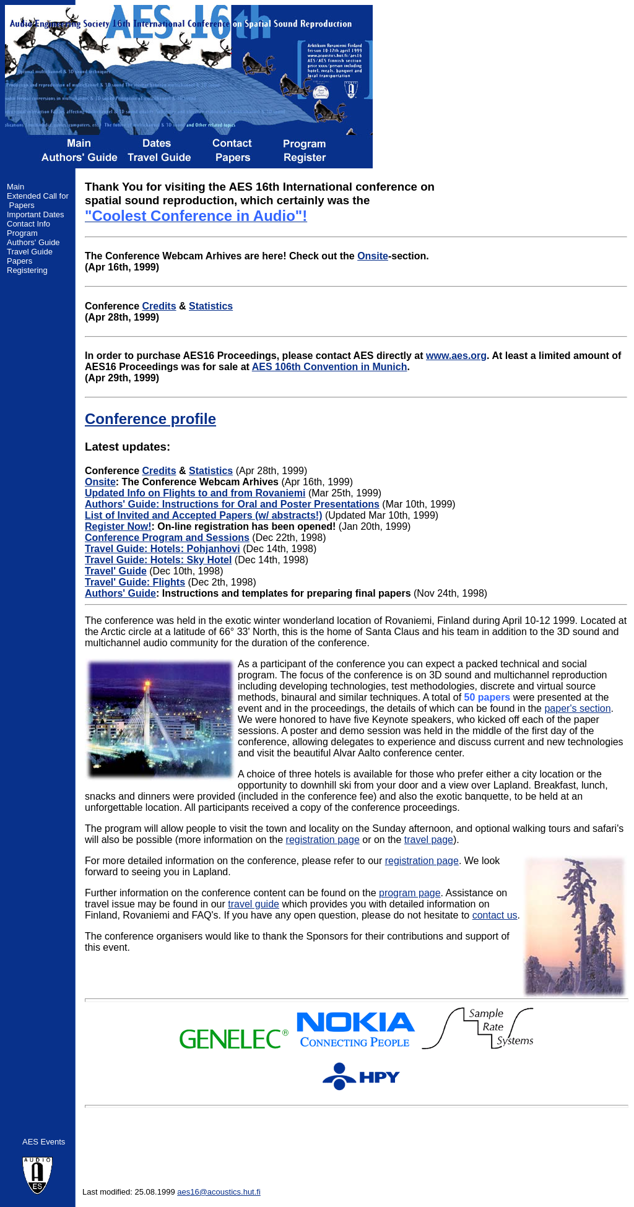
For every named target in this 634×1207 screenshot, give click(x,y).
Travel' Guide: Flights (135, 582)
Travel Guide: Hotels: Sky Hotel (158, 560)
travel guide (253, 904)
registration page (323, 839)
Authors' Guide (120, 593)
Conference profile (150, 418)
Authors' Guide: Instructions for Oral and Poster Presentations (232, 504)
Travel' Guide (116, 571)
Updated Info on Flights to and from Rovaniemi (195, 493)
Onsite (372, 256)
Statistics (211, 306)
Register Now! (118, 526)
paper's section (577, 708)
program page (410, 893)
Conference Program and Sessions (167, 537)
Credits (159, 306)
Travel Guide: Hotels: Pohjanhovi (162, 548)
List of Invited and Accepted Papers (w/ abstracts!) (204, 515)
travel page (428, 839)
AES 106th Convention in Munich (329, 366)
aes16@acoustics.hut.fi (219, 1191)
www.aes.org (456, 355)
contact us (495, 915)
